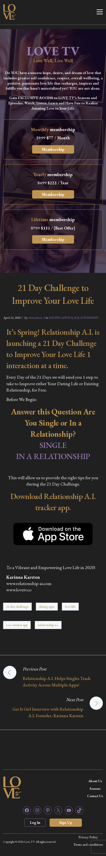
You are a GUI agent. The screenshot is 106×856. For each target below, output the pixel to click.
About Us (95, 781)
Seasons (95, 788)
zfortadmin (35, 318)
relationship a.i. (48, 625)
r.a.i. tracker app (16, 625)
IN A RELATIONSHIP (53, 456)
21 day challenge (17, 606)
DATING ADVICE (60, 318)
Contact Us (95, 796)
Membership (53, 149)
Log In (35, 822)
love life (70, 606)
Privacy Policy (88, 837)
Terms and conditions (88, 844)
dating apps (47, 606)
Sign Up (65, 822)
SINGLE (53, 445)
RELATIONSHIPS (86, 318)
